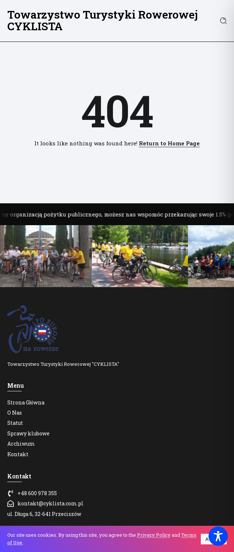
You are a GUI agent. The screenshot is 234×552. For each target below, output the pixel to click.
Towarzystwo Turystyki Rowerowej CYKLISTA (102, 20)
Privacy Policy (154, 535)
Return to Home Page (169, 143)
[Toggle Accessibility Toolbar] (218, 536)
